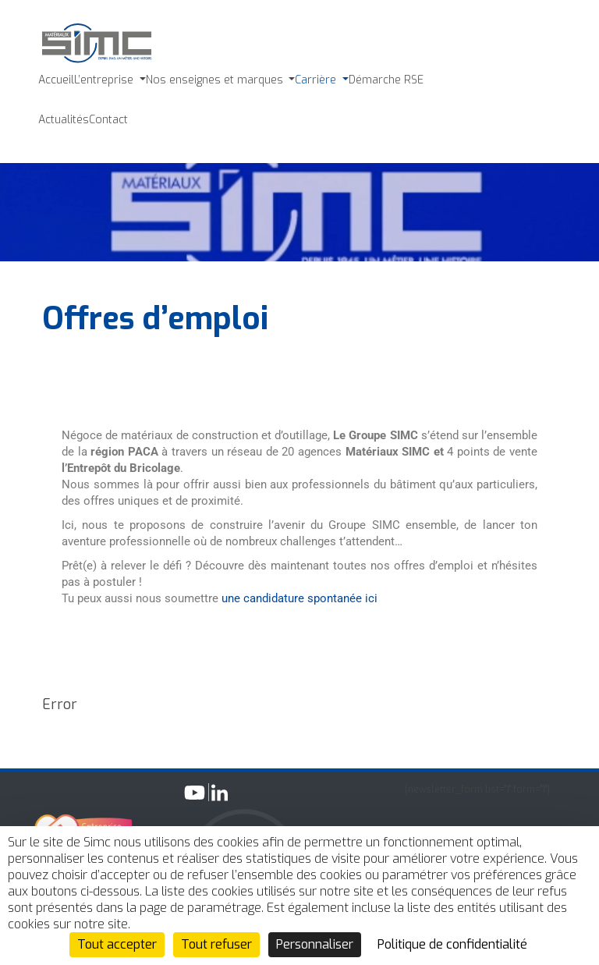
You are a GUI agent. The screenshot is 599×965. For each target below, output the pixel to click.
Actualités (63, 119)
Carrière (317, 80)
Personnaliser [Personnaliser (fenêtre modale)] (314, 944)
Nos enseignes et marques (216, 80)
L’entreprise (105, 80)
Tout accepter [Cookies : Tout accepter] (117, 944)
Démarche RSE (386, 80)
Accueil (56, 80)
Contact (108, 119)
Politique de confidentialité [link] (452, 944)
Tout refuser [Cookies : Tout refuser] (216, 944)
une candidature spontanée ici (299, 598)
